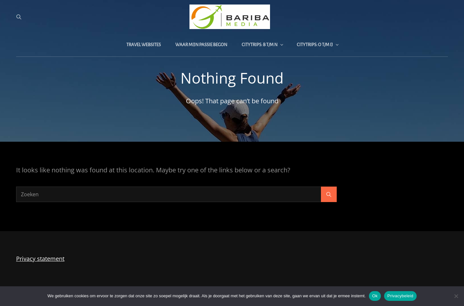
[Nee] (456, 296)
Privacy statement (40, 258)
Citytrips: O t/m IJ (318, 44)
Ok (375, 295)
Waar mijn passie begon (201, 44)
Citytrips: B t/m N (263, 44)
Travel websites (143, 44)
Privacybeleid (400, 295)
